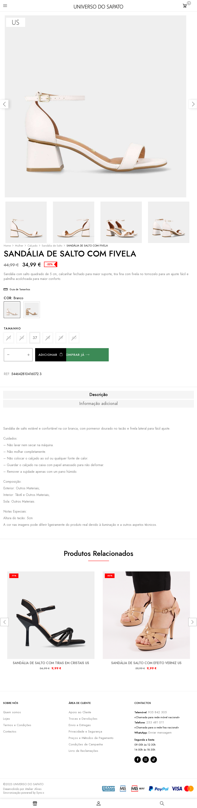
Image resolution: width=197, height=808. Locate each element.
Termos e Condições (17, 725)
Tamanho (12, 328)
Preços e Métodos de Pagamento (91, 738)
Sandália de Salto (52, 246)
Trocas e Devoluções (83, 719)
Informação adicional (98, 404)
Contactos (9, 732)
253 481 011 (154, 723)
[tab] (98, 395)
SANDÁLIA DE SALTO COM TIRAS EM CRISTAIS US (51, 663)
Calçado (32, 246)
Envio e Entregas (80, 725)
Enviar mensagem (160, 733)
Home (7, 246)
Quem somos (12, 712)
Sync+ (40, 793)
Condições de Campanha (86, 744)
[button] (188, 5)
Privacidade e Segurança (85, 732)
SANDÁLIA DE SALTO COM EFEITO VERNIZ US (146, 663)
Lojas (6, 719)
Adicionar (47, 355)
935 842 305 (157, 712)
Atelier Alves (33, 789)
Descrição (98, 395)
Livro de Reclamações (83, 751)
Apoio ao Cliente (80, 712)
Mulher (19, 246)
